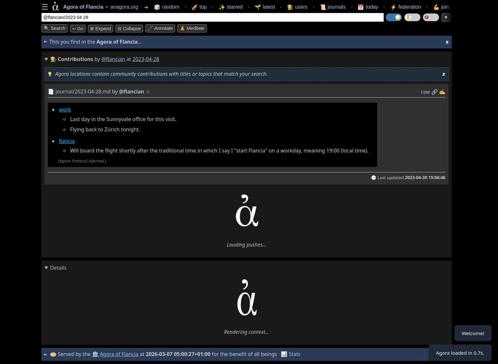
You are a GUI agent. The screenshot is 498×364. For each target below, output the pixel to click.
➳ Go (77, 28)
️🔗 (434, 91)
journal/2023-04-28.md (83, 91)
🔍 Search (54, 28)
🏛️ (95, 354)
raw (425, 91)
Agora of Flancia (119, 354)
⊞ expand (100, 28)
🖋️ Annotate (160, 28)
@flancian (113, 59)
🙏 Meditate (192, 28)
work (65, 109)
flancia (67, 140)
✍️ (442, 91)
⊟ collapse (129, 28)
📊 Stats (291, 354)
